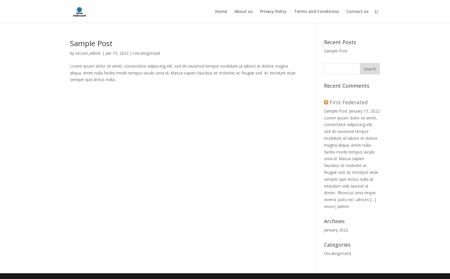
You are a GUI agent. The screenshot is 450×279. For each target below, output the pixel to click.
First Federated (348, 102)
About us (243, 11)
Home (221, 11)
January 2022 (336, 230)
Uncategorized (146, 53)
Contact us (357, 11)
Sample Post (91, 43)
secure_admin (88, 53)
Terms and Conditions (316, 11)
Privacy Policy (273, 11)
